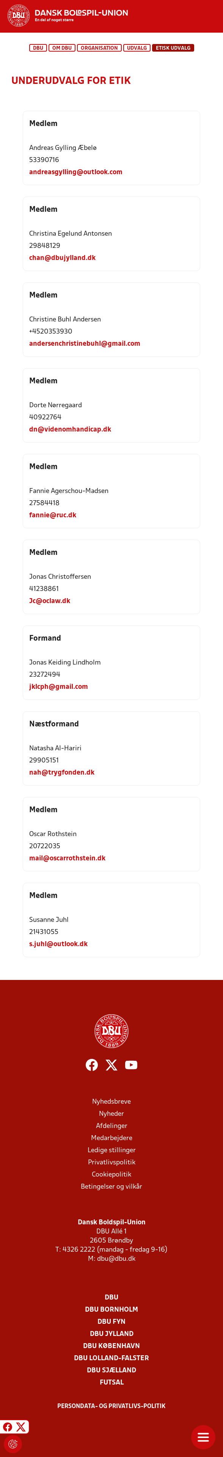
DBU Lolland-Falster (111, 1358)
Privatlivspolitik (111, 1162)
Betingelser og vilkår (111, 1187)
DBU (38, 48)
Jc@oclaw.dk (49, 601)
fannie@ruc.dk (52, 515)
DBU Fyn (111, 1322)
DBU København (111, 1346)
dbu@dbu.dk (116, 1259)
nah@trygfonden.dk (61, 773)
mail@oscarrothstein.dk (67, 858)
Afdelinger (111, 1126)
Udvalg (137, 48)
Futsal (112, 1383)
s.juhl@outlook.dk (58, 944)
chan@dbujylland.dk (62, 258)
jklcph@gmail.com (58, 687)
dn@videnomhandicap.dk (70, 430)
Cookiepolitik (111, 1175)
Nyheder (111, 1114)
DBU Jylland (111, 1334)
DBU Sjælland (111, 1370)
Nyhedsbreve (111, 1102)
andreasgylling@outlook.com (75, 172)
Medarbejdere (111, 1138)
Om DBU (62, 48)
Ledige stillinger (112, 1150)
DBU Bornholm (111, 1310)
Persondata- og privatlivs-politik (111, 1406)
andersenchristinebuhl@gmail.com (84, 344)
